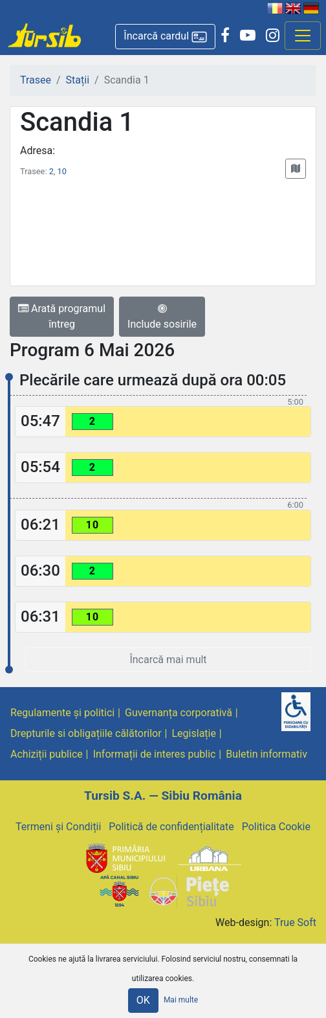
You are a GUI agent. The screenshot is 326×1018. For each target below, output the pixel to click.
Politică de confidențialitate (171, 826)
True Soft (295, 922)
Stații (77, 80)
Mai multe (181, 999)
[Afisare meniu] (303, 35)
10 (62, 171)
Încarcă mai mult (167, 659)
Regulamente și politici (62, 713)
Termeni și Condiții (58, 826)
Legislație (194, 733)
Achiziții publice (46, 754)
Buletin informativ (266, 754)
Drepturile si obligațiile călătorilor (86, 733)
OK (143, 1000)
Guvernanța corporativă (178, 713)
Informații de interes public (154, 754)
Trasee (35, 80)
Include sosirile (162, 316)
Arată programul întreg (61, 316)
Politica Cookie (276, 826)
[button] (165, 36)
